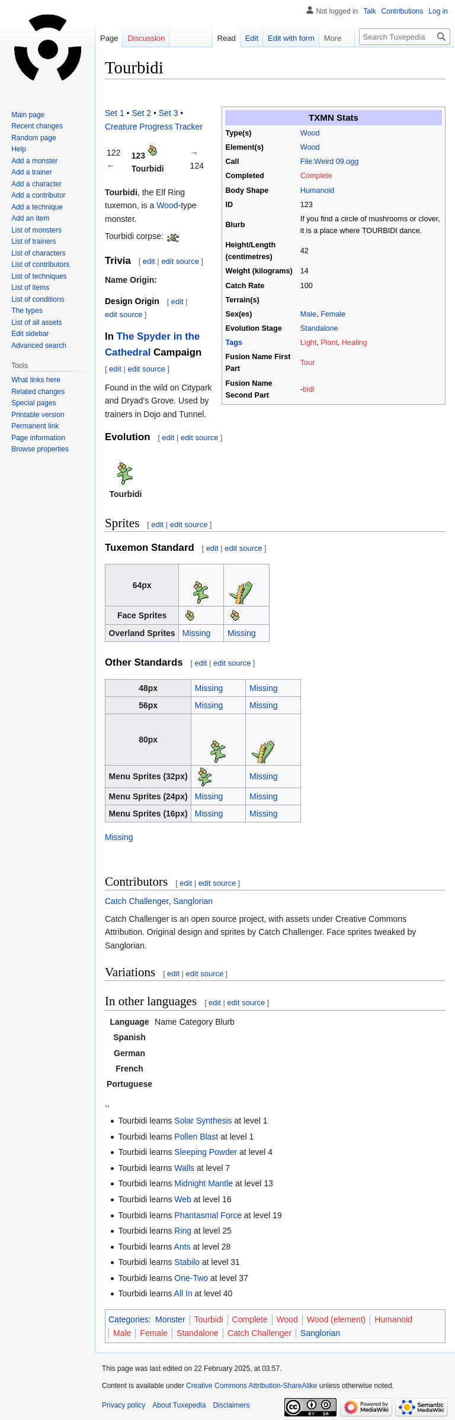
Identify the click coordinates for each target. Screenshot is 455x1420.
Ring (182, 1230)
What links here (35, 380)
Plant (329, 342)
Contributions (403, 11)
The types (27, 310)
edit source (180, 261)
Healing (354, 342)
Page (109, 38)
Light (308, 342)
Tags (234, 342)
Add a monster (34, 161)
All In (183, 1293)
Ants (182, 1246)
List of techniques (38, 276)
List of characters (38, 253)
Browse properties (40, 449)
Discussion (146, 38)
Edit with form (281, 38)
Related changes (38, 392)
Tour (307, 363)
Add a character (36, 184)
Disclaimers (231, 1405)
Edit (241, 38)
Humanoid (317, 190)
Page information (38, 438)
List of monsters (36, 230)
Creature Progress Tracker (154, 126)
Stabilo (187, 1262)
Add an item (30, 218)
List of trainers (33, 241)
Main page (27, 115)
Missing (196, 633)
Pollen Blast (196, 1136)
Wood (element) (336, 1319)
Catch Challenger (136, 901)
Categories (128, 1319)
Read (216, 38)
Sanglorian (193, 901)
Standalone (319, 328)
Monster (170, 1319)
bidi (309, 389)
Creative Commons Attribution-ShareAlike (251, 1386)
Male (308, 314)
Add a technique (37, 207)
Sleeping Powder (205, 1152)
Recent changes (37, 126)
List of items (30, 287)
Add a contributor (38, 195)
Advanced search (38, 345)
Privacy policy (123, 1405)
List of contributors (40, 264)
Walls (184, 1168)
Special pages (33, 403)
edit (149, 261)
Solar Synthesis (203, 1120)
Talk (369, 11)
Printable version (37, 415)
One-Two (191, 1278)
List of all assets (36, 322)
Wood (310, 133)
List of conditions (37, 299)
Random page (33, 138)
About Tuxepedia (179, 1405)
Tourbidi (208, 1319)
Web (182, 1199)
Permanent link (35, 426)
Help (18, 149)
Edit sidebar (30, 334)
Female (333, 314)
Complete (316, 176)
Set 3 (168, 113)
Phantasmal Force (208, 1215)
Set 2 (141, 113)
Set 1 (114, 113)
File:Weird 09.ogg (329, 161)
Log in (438, 11)
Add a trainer (31, 172)
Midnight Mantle (203, 1183)
